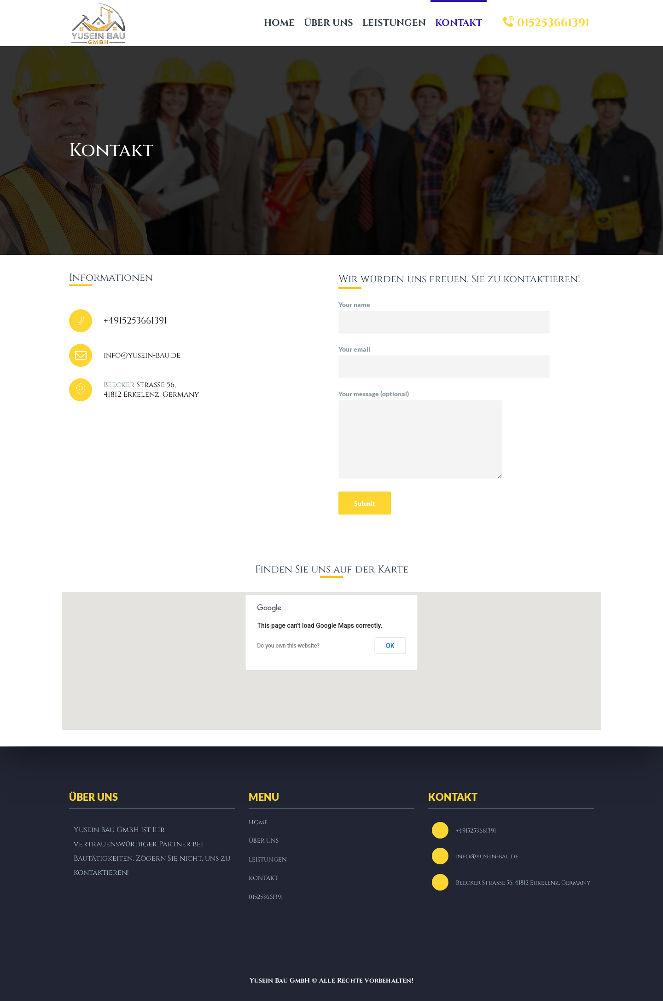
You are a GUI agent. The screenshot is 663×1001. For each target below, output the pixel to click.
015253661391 (546, 23)
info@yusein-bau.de (142, 355)
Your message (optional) (420, 438)
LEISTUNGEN (394, 23)
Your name (444, 313)
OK (390, 645)
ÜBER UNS (328, 23)
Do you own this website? (288, 645)
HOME (279, 23)
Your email (444, 358)
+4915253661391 (135, 320)
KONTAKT (458, 23)
